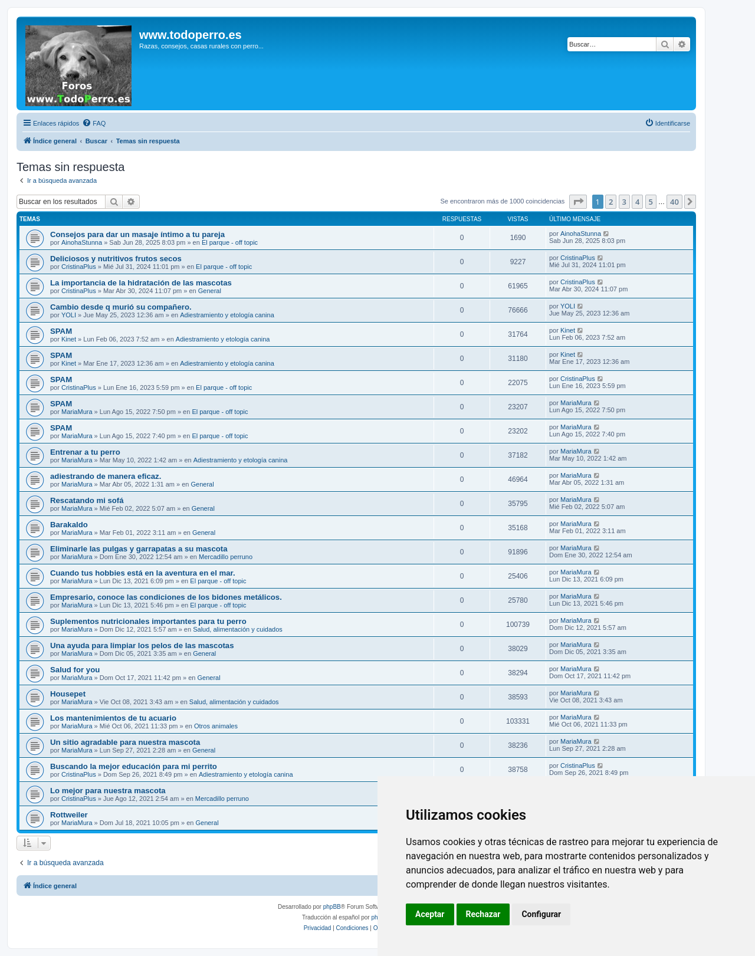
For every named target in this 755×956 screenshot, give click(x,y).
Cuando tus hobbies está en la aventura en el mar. (142, 573)
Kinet (68, 339)
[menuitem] (94, 123)
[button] (578, 202)
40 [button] (674, 201)
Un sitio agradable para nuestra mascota (125, 742)
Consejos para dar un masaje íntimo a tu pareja (137, 234)
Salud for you (75, 669)
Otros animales (216, 726)
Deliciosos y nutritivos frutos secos (116, 258)
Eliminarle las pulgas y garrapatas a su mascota (139, 548)
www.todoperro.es (190, 34)
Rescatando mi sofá (87, 500)
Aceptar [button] (430, 914)
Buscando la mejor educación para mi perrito (133, 766)
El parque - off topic (230, 242)
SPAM (61, 331)
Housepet (68, 693)
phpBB (332, 907)
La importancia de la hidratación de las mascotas (141, 282)
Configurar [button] (541, 914)
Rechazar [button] (483, 914)
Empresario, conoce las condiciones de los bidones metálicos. (166, 597)
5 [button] (651, 201)
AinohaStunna (81, 242)
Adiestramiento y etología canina (227, 314)
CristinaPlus (78, 266)
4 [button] (637, 201)
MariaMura (77, 411)
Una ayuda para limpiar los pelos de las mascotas (142, 645)
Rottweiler (69, 814)
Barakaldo (69, 524)
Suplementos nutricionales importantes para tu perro (148, 621)
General (209, 290)
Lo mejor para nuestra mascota (108, 790)
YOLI (68, 314)
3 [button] (624, 201)
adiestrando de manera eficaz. (105, 476)
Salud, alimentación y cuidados (238, 629)
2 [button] (611, 201)
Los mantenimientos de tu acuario (113, 718)
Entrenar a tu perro (85, 452)
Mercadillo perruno (225, 556)
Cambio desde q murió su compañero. (121, 307)
